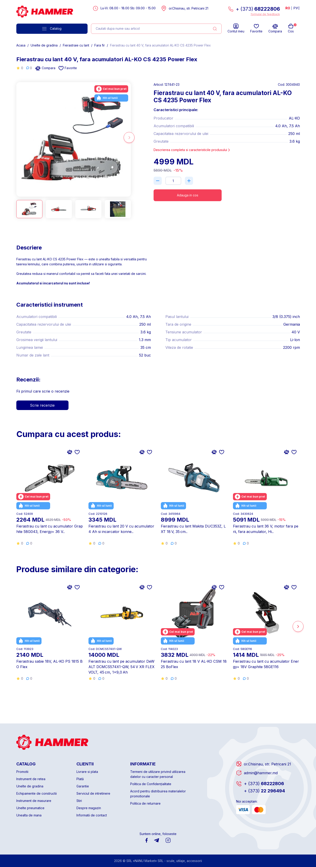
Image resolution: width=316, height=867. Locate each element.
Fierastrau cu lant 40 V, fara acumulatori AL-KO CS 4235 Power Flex (160, 45)
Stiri (79, 801)
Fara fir (99, 45)
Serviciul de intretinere (93, 793)
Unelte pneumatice (30, 808)
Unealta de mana (29, 815)
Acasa (20, 45)
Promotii (22, 772)
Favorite (68, 68)
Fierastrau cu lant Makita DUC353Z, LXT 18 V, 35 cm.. (193, 529)
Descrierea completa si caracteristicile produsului (192, 150)
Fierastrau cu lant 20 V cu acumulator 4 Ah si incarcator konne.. (121, 529)
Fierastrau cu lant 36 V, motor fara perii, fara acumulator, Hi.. (265, 529)
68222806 (264, 783)
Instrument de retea (30, 779)
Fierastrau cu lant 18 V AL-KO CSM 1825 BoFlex (194, 664)
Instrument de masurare (33, 801)
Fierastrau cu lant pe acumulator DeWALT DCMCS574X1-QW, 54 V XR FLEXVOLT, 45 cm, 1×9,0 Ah (121, 666)
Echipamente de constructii (36, 793)
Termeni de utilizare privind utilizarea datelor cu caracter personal (157, 774)
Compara (45, 68)
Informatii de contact (91, 815)
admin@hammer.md (261, 773)
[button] (129, 137)
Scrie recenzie (42, 405)
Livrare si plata (87, 772)
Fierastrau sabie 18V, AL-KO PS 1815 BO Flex (49, 664)
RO (287, 8)
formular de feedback (265, 14)
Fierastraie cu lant (76, 45)
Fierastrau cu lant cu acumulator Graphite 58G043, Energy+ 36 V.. (49, 529)
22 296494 (264, 790)
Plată (80, 779)
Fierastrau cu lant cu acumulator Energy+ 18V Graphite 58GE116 (266, 664)
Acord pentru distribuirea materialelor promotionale (158, 793)
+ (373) (258, 8)
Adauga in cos (187, 195)
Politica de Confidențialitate (150, 784)
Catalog (51, 28)
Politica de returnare (145, 803)
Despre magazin (88, 808)
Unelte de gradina (44, 45)
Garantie (82, 786)
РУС (297, 8)
